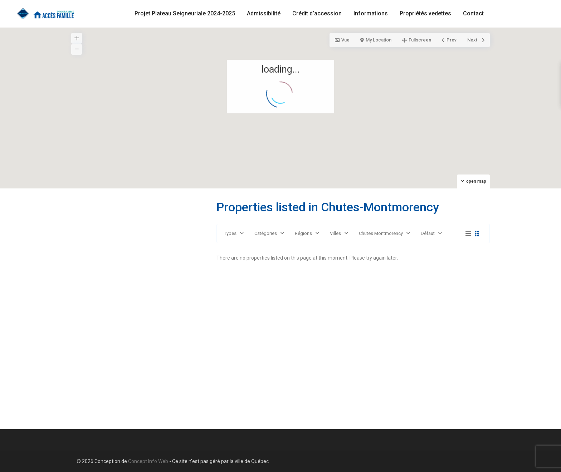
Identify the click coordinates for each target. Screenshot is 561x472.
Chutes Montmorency (381, 233)
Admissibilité (263, 13)
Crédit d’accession (317, 13)
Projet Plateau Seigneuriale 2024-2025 (185, 13)
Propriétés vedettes (425, 13)
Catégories (265, 233)
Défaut (428, 233)
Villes (335, 233)
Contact (473, 13)
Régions (303, 233)
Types (230, 233)
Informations (370, 13)
